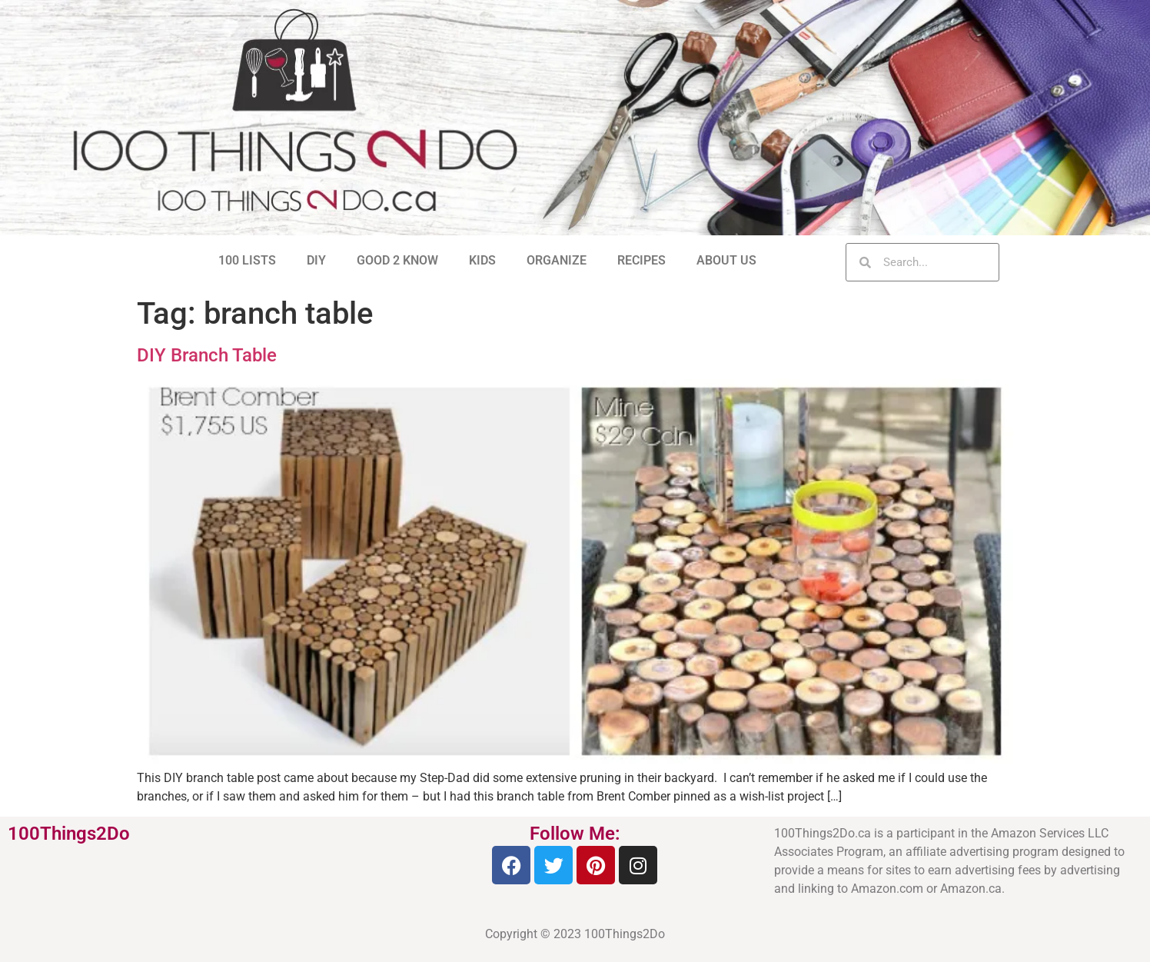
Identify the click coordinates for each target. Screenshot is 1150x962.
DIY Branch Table (207, 355)
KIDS (482, 260)
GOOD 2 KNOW (397, 260)
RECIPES (641, 260)
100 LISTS (247, 260)
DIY (316, 260)
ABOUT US (726, 260)
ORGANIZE (557, 260)
